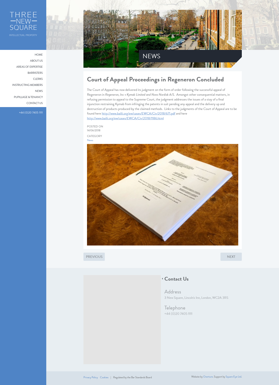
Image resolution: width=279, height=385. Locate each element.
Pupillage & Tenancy (28, 97)
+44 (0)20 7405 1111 (178, 313)
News (39, 91)
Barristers (35, 73)
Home (39, 55)
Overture (208, 377)
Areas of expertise (29, 67)
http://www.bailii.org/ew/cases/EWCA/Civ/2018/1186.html (125, 118)
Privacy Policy (90, 377)
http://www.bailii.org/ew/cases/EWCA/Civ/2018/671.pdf (138, 113)
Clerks (38, 79)
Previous (94, 256)
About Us (36, 61)
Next (231, 256)
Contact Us (35, 103)
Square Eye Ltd (233, 377)
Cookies (104, 377)
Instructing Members (27, 85)
